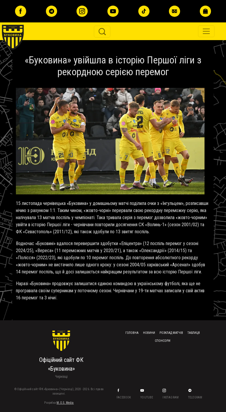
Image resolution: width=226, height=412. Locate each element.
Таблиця (193, 332)
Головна (132, 332)
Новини (149, 332)
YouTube (147, 397)
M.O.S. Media (65, 402)
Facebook (124, 397)
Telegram (195, 397)
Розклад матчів (171, 332)
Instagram (170, 397)
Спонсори (162, 340)
